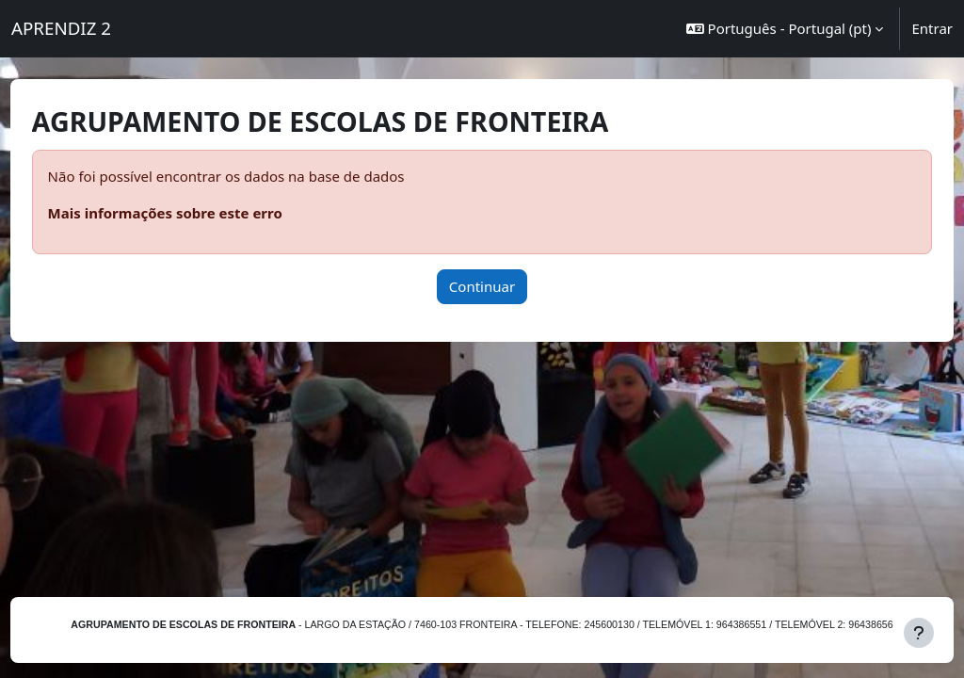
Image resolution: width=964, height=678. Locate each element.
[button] (785, 28)
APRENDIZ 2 (61, 28)
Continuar (482, 286)
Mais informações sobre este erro (200, 212)
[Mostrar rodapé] (919, 633)
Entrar (932, 28)
